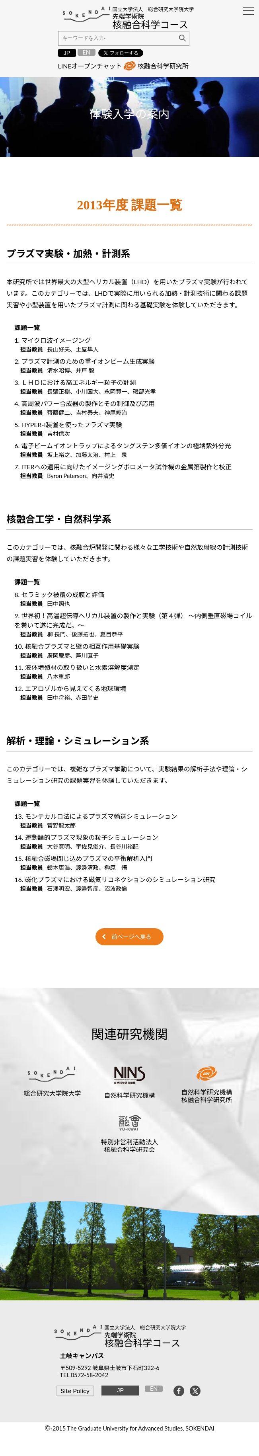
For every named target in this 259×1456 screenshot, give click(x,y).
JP (67, 53)
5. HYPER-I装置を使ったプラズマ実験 (68, 424)
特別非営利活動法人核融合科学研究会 (129, 1145)
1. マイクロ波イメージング (52, 340)
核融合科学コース (142, 1343)
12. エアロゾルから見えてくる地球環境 (70, 688)
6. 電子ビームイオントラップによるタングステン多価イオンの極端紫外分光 (122, 445)
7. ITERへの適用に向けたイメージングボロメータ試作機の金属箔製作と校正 (123, 466)
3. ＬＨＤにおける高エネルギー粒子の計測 (75, 382)
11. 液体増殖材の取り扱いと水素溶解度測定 (76, 667)
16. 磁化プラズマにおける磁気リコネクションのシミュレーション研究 (114, 879)
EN (86, 52)
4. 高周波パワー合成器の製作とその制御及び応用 (84, 403)
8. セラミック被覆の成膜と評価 (59, 594)
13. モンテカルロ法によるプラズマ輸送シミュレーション (95, 816)
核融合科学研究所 (163, 66)
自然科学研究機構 (129, 1095)
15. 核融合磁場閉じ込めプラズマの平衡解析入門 (83, 858)
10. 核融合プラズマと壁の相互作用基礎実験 (76, 646)
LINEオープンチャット (90, 66)
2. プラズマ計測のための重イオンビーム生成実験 (84, 361)
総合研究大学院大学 (52, 1093)
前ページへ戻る (131, 936)
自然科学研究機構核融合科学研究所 (206, 1095)
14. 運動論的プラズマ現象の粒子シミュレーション (86, 837)
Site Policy (75, 1390)
